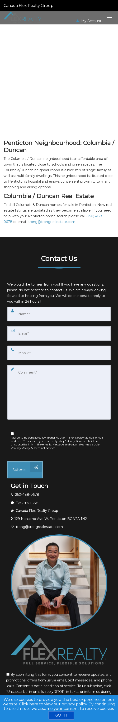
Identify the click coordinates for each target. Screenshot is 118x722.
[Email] (59, 333)
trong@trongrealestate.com (51, 222)
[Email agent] (59, 527)
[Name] (59, 314)
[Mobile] (59, 353)
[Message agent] (59, 502)
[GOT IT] (61, 715)
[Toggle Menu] (109, 17)
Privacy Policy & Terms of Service (33, 448)
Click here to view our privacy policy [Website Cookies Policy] (53, 704)
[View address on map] (59, 519)
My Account (88, 21)
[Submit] (25, 469)
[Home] (23, 17)
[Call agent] (53, 5)
